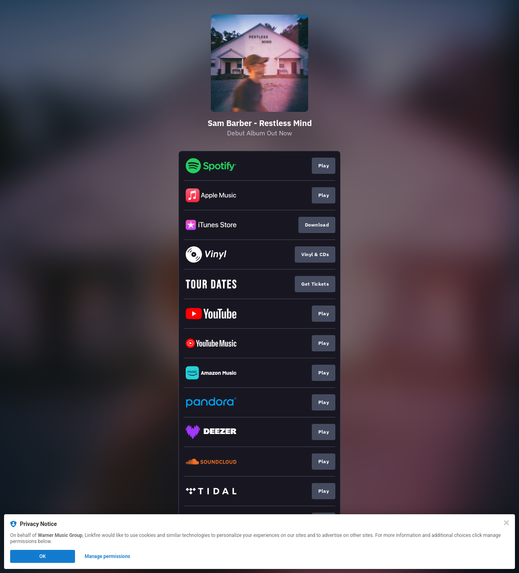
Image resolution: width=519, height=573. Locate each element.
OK (42, 556)
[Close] (506, 522)
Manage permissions (108, 556)
